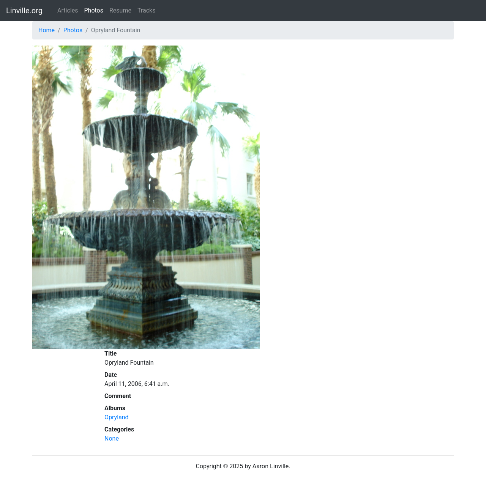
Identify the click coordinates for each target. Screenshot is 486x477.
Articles (67, 10)
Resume (120, 10)
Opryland (116, 417)
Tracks (146, 10)
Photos (93, 10)
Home (46, 30)
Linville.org (24, 10)
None (111, 438)
